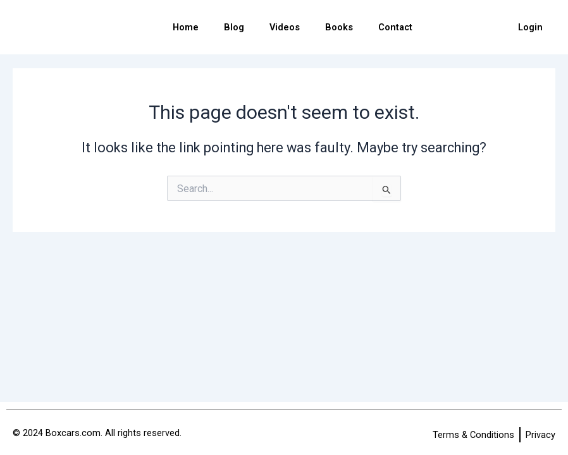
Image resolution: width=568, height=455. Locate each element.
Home (186, 27)
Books (339, 27)
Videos (284, 27)
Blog (234, 27)
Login (530, 27)
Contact (395, 27)
